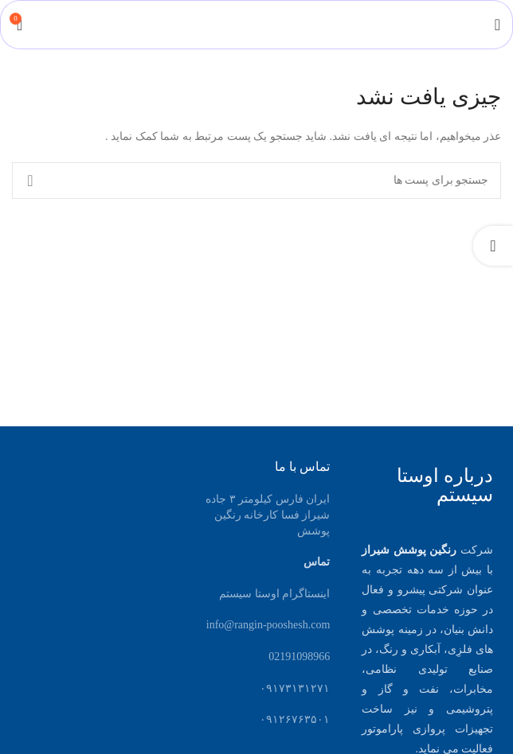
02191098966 (299, 657)
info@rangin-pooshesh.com (268, 625)
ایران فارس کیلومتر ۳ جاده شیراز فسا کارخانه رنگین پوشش (268, 514)
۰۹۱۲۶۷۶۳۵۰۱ (295, 719)
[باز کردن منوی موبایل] (497, 25)
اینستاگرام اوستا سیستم (274, 594)
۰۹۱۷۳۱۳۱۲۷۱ (295, 688)
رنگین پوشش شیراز (409, 550)
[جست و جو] (256, 180)
